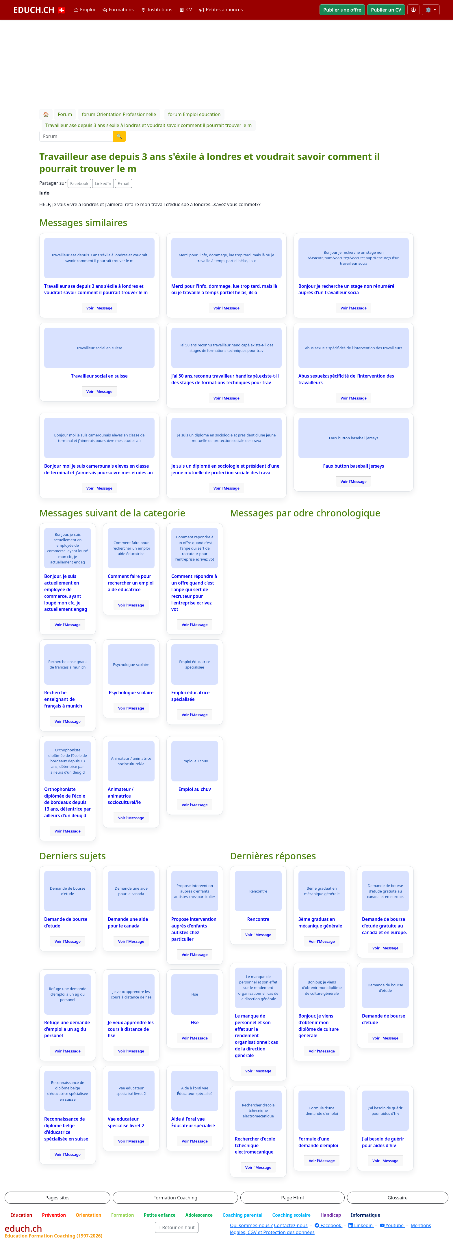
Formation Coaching (175, 1197)
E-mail (123, 183)
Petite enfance (160, 1215)
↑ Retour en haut (177, 1227)
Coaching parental (242, 1215)
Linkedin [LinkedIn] (361, 1225)
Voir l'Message (99, 308)
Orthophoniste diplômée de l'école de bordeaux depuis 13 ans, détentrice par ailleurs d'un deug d (67, 802)
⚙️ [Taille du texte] (429, 10)
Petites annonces (221, 9)
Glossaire (398, 1197)
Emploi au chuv (195, 789)
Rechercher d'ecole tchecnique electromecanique (255, 1145)
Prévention (54, 1215)
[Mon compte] (413, 9)
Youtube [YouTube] (392, 1225)
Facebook (79, 183)
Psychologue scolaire (131, 692)
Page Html (292, 1197)
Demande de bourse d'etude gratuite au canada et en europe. (384, 925)
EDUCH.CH (40, 9)
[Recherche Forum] (76, 136)
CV (186, 9)
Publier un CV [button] (386, 10)
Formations (118, 9)
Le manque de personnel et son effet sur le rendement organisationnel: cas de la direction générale (256, 1035)
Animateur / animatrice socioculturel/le (124, 795)
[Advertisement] (226, 63)
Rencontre (258, 919)
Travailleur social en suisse (99, 376)
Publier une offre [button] (342, 10)
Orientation (88, 1215)
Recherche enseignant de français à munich (63, 699)
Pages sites (57, 1197)
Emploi (84, 9)
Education (21, 1215)
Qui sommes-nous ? (251, 1225)
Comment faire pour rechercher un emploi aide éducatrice (131, 582)
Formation (122, 1215)
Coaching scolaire (291, 1215)
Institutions (156, 9)
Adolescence (199, 1215)
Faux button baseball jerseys (353, 466)
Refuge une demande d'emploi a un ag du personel (67, 1029)
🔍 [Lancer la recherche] (119, 136)
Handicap (330, 1215)
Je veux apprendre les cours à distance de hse (131, 1029)
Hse (195, 1022)
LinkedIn (103, 183)
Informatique (365, 1215)
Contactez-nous (291, 1225)
